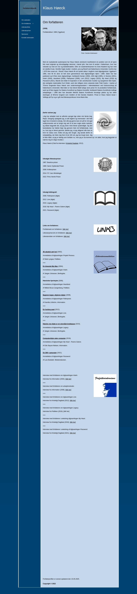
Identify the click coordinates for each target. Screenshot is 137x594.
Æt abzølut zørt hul (50, 252)
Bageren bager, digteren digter (54, 295)
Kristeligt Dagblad (72, 143)
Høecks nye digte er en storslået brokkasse (59, 324)
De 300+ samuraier (50, 353)
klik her (65, 229)
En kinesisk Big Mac (50, 266)
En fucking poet (49, 309)
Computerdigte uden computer (54, 338)
